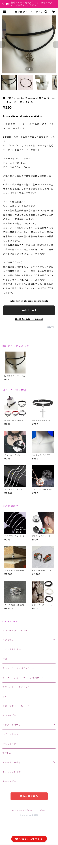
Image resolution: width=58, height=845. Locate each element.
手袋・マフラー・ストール (16, 706)
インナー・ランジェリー (15, 630)
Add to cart (29, 310)
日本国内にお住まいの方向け (29, 319)
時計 (4, 658)
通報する (51, 327)
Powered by (29, 815)
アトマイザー (9, 715)
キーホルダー (9, 781)
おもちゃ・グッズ (11, 743)
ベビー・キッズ (10, 734)
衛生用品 (7, 753)
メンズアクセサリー (12, 724)
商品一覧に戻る (29, 796)
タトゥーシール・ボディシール (18, 668)
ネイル (5, 696)
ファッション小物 (11, 772)
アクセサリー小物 (11, 762)
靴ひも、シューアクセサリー (17, 687)
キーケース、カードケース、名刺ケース (23, 677)
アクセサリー (9, 640)
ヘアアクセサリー (11, 649)
